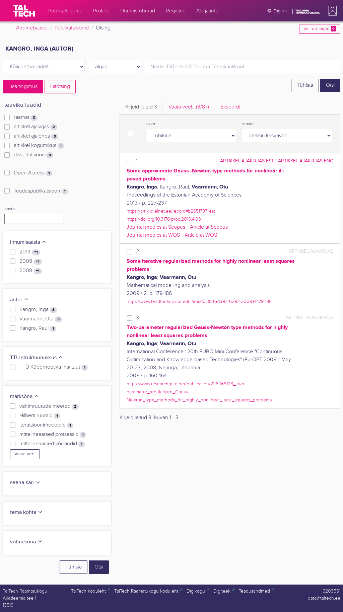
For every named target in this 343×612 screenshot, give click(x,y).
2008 (30, 270)
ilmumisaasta (28, 242)
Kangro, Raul (37, 328)
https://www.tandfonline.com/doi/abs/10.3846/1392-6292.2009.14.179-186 (199, 301)
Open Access (33, 173)
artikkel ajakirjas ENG (305, 161)
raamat (26, 117)
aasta (9, 209)
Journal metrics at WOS (153, 235)
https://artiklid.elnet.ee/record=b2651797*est (171, 211)
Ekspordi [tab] (230, 107)
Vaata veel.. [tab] (188, 107)
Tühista (305, 85)
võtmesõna (26, 542)
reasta (248, 124)
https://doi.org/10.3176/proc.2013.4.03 (164, 219)
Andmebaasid (32, 28)
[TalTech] (24, 10)
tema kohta (26, 512)
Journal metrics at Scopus (156, 227)
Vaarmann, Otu (40, 319)
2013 (29, 252)
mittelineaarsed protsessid (52, 434)
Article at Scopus (209, 227)
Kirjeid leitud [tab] (141, 107)
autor (19, 300)
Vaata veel (25, 454)
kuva (150, 124)
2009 (30, 261)
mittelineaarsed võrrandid (52, 444)
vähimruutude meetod (49, 406)
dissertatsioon (33, 155)
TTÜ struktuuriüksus (36, 358)
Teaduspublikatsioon (41, 191)
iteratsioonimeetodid (46, 425)
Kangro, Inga (38, 309)
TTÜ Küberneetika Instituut (53, 367)
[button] (331, 10)
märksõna (24, 396)
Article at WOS (201, 235)
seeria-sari (25, 482)
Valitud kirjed (319, 28)
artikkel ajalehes (36, 136)
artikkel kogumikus (39, 145)
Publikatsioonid (72, 28)
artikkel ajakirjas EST (247, 161)
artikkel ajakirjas (35, 127)
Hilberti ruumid (39, 415)
